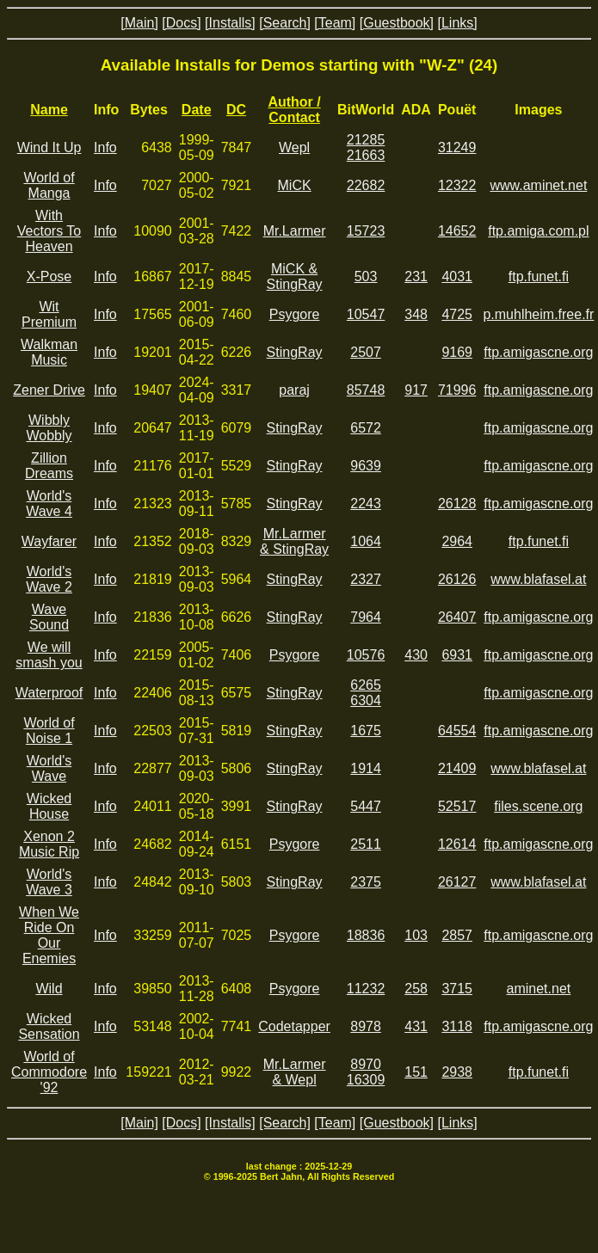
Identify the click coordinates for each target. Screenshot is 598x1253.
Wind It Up (49, 147)
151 (416, 1072)
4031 (456, 276)
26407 (457, 617)
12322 (457, 185)
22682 (366, 185)
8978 (365, 1026)
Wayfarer (49, 541)
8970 (365, 1064)
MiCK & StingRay (295, 276)
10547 (366, 314)
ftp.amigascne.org (538, 352)
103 (416, 935)
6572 (365, 428)
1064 (365, 541)
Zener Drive (49, 390)
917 (416, 390)
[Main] (139, 22)
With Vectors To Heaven (49, 231)
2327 (365, 579)
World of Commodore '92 (49, 1072)
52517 (457, 806)
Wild (48, 988)
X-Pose (49, 276)
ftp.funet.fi (539, 276)
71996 (457, 390)
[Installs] (230, 22)
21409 (457, 768)
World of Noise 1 (48, 731)
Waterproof (49, 692)
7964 (365, 617)
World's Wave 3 (49, 882)
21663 (366, 155)
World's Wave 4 (49, 503)
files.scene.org (538, 806)
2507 (365, 352)
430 (416, 655)
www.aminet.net (538, 185)
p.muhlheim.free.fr (538, 314)
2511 (365, 844)
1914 (365, 768)
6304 (365, 700)
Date (197, 109)
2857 (456, 935)
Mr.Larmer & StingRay (294, 541)
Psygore (294, 314)
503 (366, 276)
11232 (366, 988)
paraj (294, 390)
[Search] (285, 22)
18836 (366, 935)
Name (49, 109)
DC (236, 109)
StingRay (295, 352)
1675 (365, 730)
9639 (365, 465)
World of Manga (48, 185)
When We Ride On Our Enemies (49, 935)
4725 (456, 314)
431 (416, 1026)
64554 (457, 730)
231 (416, 276)
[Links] (457, 22)
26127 (457, 882)
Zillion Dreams (49, 466)
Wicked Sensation (48, 1026)
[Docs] (181, 22)
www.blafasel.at (538, 579)
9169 (456, 352)
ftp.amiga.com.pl (538, 231)
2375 (365, 882)
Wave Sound (49, 617)
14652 (457, 231)
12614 (457, 844)
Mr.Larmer (294, 231)
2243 (365, 503)
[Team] (334, 22)
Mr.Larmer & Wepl (294, 1072)
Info (105, 147)
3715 (456, 988)
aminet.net (539, 988)
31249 (457, 147)
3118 (456, 1026)
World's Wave (49, 768)
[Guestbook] (397, 22)
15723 (366, 231)
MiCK (294, 185)
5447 (365, 806)
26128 (457, 503)
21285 (366, 139)
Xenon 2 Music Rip (49, 844)
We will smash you (48, 655)
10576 (366, 655)
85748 (366, 390)
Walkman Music (49, 352)
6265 (365, 685)
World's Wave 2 (49, 579)
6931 (456, 655)
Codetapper (294, 1026)
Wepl (294, 147)
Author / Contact (294, 110)
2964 (456, 541)
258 (416, 988)
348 (416, 314)
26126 (457, 579)
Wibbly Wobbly (48, 428)
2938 (456, 1072)
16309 (366, 1079)
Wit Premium (49, 314)
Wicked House (49, 806)
